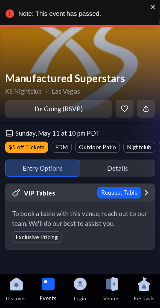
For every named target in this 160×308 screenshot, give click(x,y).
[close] (154, 6)
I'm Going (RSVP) (59, 109)
